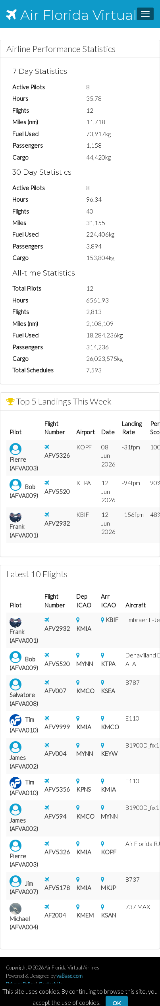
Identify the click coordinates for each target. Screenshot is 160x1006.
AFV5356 (57, 789)
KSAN (108, 915)
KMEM (85, 915)
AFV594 (55, 816)
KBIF (112, 619)
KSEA (108, 690)
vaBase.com (69, 976)
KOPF (108, 852)
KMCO (85, 690)
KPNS (83, 789)
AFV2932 (57, 523)
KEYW (109, 753)
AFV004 (55, 753)
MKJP (108, 887)
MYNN (84, 663)
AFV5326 (57, 455)
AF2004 (55, 915)
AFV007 (55, 690)
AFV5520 (57, 491)
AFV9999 (57, 726)
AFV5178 (57, 887)
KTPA (108, 663)
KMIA (83, 628)
